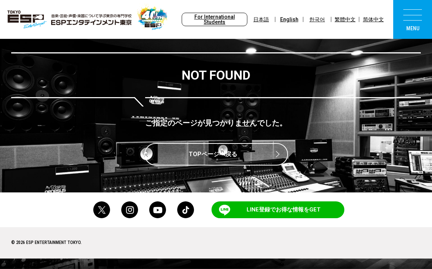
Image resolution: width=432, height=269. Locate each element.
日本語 (261, 19)
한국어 (317, 19)
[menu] (412, 19)
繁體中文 (345, 19)
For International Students (214, 19)
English (289, 19)
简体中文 (373, 19)
